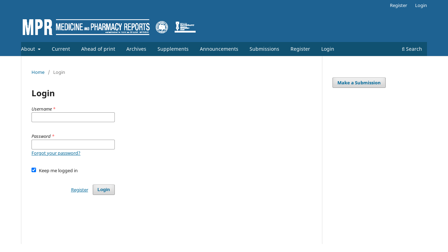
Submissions (264, 49)
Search (412, 49)
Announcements (219, 49)
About (28, 49)
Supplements (173, 49)
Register (300, 49)
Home (37, 72)
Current (61, 49)
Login (327, 49)
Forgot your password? (55, 153)
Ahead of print (98, 49)
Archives (136, 49)
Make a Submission (359, 82)
